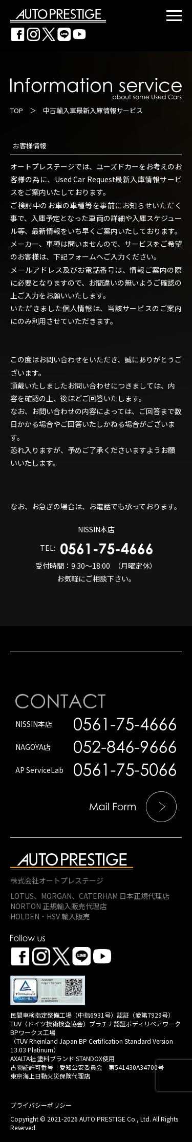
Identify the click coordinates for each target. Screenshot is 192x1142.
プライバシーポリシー (41, 1105)
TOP (16, 110)
